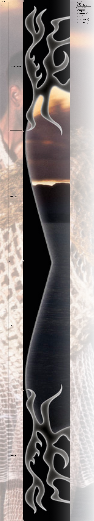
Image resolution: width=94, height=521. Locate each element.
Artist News (83, 14)
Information (83, 22)
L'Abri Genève (84, 5)
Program (82, 11)
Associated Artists (84, 8)
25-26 (3, 2)
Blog (80, 16)
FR (79, 2)
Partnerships (83, 19)
